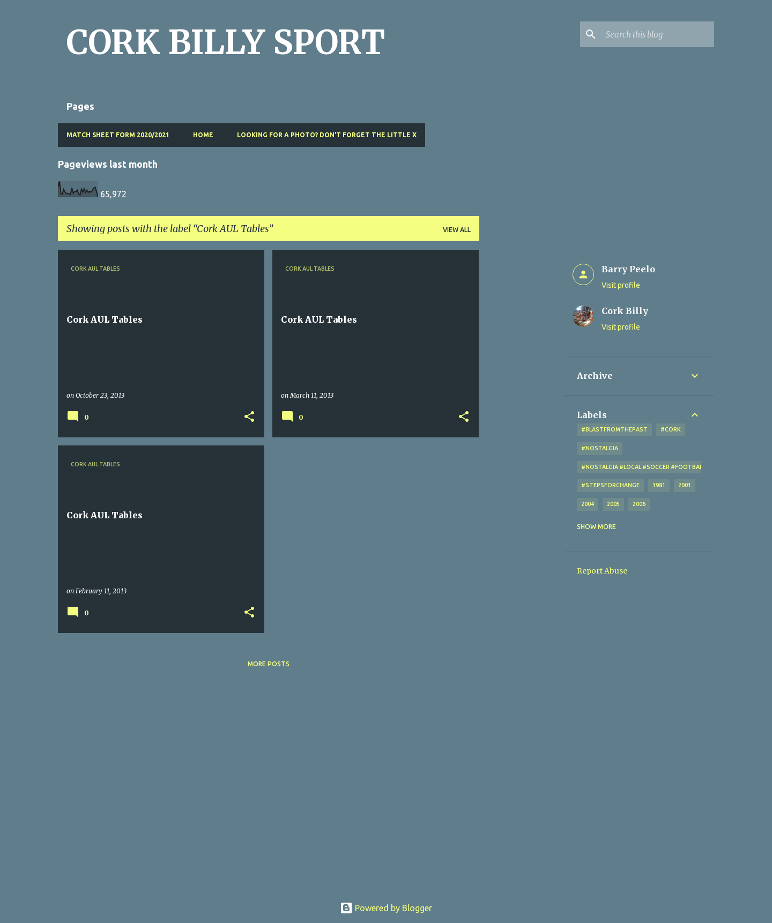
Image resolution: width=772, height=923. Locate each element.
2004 (587, 504)
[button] (249, 417)
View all (457, 229)
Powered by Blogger (386, 908)
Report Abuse (602, 571)
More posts (269, 663)
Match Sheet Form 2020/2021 (117, 134)
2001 (684, 485)
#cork (670, 429)
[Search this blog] (658, 34)
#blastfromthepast (614, 429)
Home (203, 134)
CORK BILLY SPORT (225, 42)
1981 (658, 485)
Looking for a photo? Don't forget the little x (327, 134)
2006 (639, 504)
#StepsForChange (610, 485)
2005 (613, 504)
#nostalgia (599, 448)
